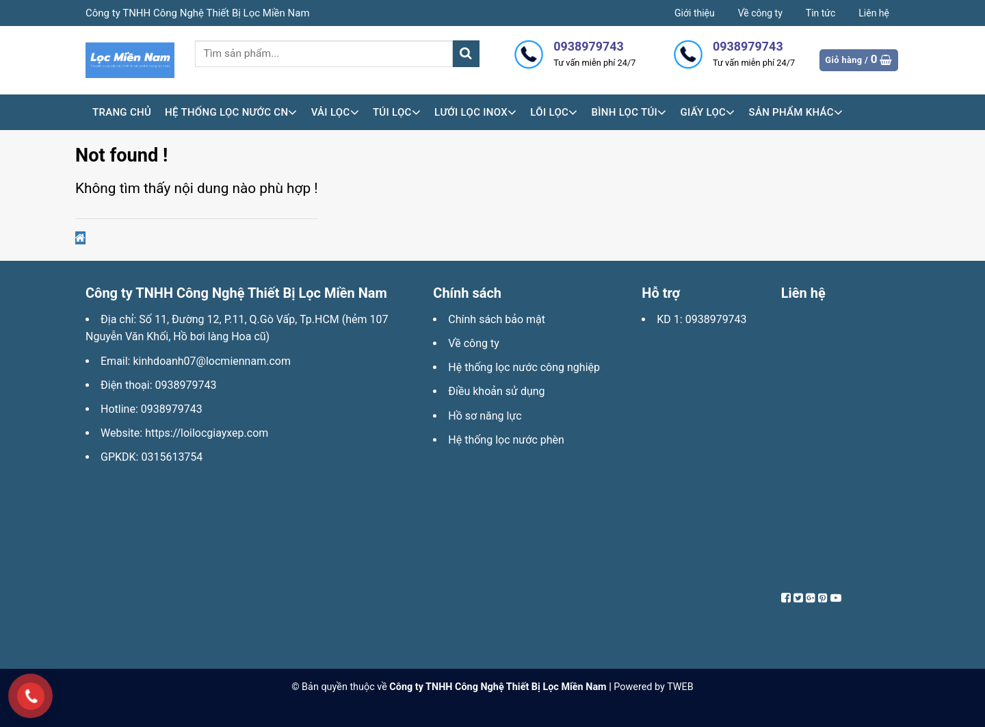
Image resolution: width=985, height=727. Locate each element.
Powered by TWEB (653, 687)
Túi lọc (397, 112)
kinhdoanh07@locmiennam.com (211, 361)
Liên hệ (873, 13)
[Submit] (466, 53)
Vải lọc (335, 112)
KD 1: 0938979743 (701, 319)
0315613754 (171, 456)
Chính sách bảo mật (496, 319)
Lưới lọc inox (475, 112)
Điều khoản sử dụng (496, 391)
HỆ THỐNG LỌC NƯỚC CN (231, 112)
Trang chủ (121, 112)
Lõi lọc (553, 112)
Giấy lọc (707, 112)
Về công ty (760, 13)
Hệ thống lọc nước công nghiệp (524, 367)
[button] (80, 237)
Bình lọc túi (628, 112)
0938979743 (186, 385)
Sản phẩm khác (796, 112)
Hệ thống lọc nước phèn (506, 439)
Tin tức (821, 13)
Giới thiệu (694, 13)
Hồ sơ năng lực (484, 415)
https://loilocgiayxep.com (206, 432)
